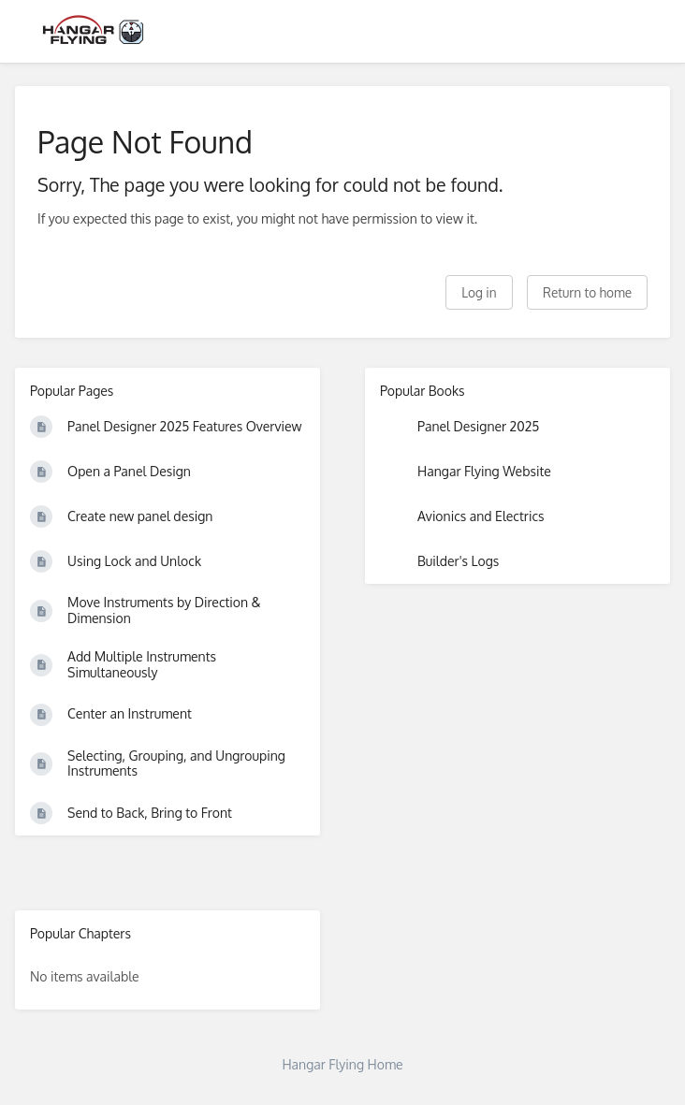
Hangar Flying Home (342, 1064)
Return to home (587, 292)
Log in (478, 292)
